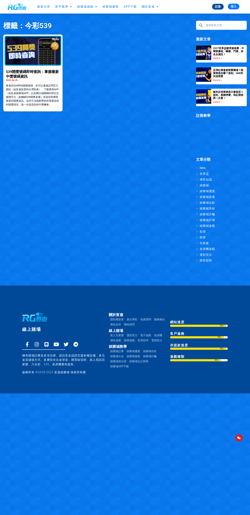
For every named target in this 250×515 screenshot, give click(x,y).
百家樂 (204, 243)
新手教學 (63, 6)
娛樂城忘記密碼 (138, 361)
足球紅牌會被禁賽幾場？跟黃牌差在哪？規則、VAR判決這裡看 (228, 73)
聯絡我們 (129, 324)
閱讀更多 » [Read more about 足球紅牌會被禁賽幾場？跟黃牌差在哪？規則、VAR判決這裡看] (217, 80)
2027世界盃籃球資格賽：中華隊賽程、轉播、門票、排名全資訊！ (228, 51)
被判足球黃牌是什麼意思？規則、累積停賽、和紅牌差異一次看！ (228, 94)
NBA (203, 168)
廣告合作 (115, 324)
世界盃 (204, 174)
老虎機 (158, 335)
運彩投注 (206, 254)
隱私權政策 (117, 319)
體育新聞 (206, 260)
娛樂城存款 (150, 351)
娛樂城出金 (117, 356)
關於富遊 (150, 6)
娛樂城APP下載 (119, 366)
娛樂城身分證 (118, 361)
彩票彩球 (143, 340)
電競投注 (156, 340)
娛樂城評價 (207, 220)
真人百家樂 (117, 335)
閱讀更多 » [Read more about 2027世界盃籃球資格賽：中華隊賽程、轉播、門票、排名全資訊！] (217, 58)
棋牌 (203, 237)
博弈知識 (206, 179)
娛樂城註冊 (117, 351)
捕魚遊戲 (115, 340)
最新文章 (43, 6)
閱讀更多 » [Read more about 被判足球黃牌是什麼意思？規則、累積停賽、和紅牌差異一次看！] (217, 102)
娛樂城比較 (207, 202)
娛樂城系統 (207, 208)
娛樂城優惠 (110, 6)
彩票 (203, 231)
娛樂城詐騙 (207, 214)
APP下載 (130, 6)
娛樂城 (204, 185)
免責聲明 (145, 319)
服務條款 (159, 319)
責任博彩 (132, 319)
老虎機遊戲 (207, 249)
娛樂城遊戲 (87, 6)
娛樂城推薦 (207, 197)
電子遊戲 (145, 335)
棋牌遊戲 (129, 340)
